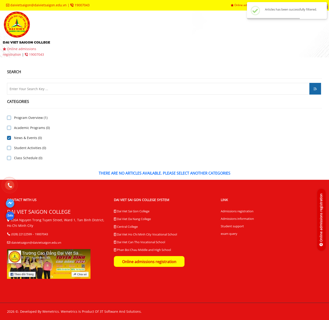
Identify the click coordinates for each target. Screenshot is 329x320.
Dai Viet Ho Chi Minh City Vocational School (145, 234)
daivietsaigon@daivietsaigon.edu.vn (37, 5)
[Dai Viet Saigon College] (10, 203)
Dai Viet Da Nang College (132, 219)
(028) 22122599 (21, 234)
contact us (111, 41)
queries (77, 41)
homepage (78, 27)
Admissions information (237, 219)
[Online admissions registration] (321, 219)
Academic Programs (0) (32, 127)
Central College (126, 226)
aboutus (110, 27)
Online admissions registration (149, 261)
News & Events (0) (28, 138)
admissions (147, 27)
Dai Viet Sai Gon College (131, 211)
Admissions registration (237, 211)
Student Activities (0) (30, 148)
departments (222, 27)
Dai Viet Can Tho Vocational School (139, 242)
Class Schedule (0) (28, 158)
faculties (184, 27)
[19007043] (9, 185)
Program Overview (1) (30, 117)
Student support (232, 226)
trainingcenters (268, 27)
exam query (229, 234)
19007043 (80, 5)
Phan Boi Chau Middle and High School (142, 250)
